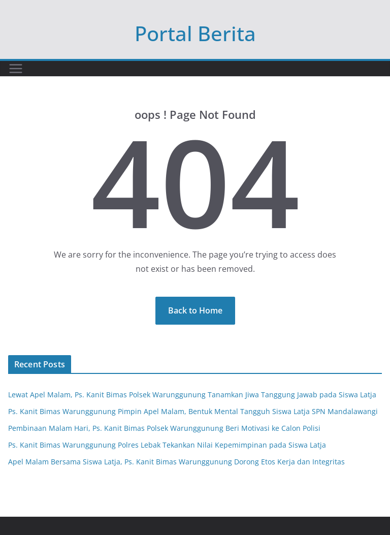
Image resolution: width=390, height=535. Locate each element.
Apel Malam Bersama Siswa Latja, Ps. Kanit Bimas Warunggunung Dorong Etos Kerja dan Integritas (176, 461)
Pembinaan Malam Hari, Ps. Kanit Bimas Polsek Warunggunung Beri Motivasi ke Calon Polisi (164, 428)
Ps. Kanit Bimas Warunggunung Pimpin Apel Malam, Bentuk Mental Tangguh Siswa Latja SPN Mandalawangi (193, 411)
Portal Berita (195, 33)
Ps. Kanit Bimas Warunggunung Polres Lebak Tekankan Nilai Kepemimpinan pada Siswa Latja (167, 445)
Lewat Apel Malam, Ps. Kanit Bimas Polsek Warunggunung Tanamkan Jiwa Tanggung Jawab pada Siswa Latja (192, 394)
